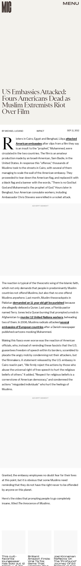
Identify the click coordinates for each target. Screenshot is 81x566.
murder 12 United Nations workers (41, 317)
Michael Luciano (14, 131)
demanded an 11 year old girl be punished (38, 302)
